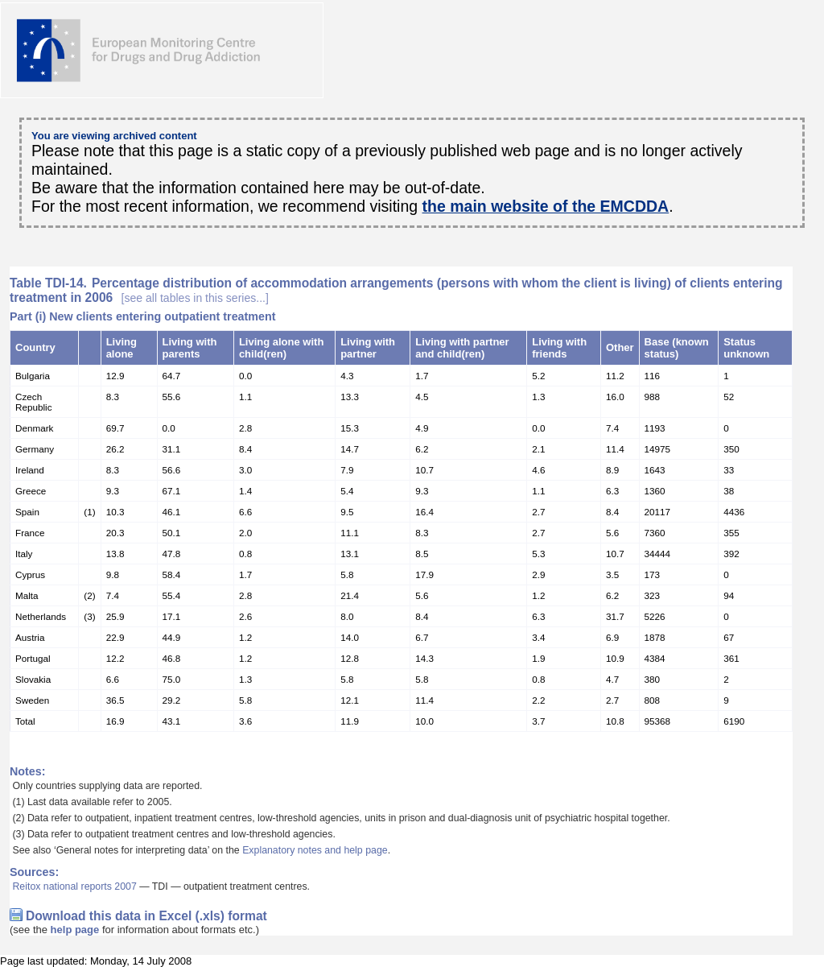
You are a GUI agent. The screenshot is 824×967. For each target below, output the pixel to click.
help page (75, 930)
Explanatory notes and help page (315, 850)
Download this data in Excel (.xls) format (146, 916)
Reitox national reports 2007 (74, 886)
